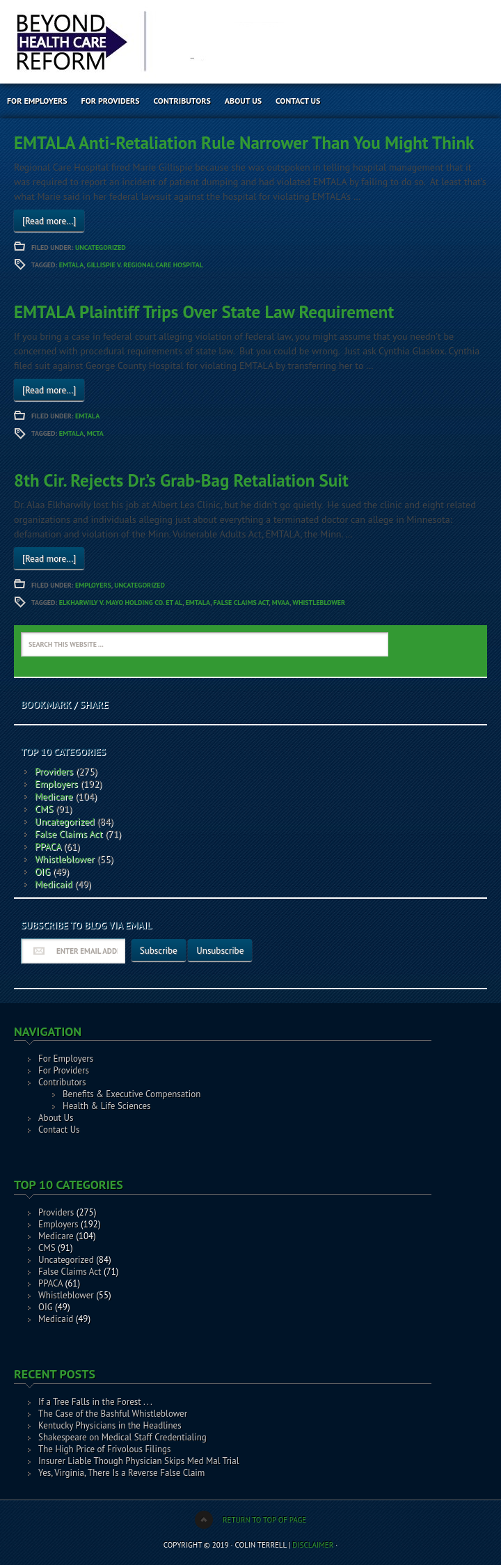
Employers (93, 585)
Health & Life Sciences (107, 1106)
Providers (54, 771)
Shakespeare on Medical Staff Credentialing (122, 1437)
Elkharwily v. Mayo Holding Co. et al (120, 602)
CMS (44, 809)
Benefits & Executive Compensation (131, 1094)
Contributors (182, 100)
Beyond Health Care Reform (122, 42)
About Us (243, 100)
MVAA (280, 602)
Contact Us (298, 100)
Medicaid (53, 884)
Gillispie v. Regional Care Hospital (145, 264)
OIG (42, 871)
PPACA (48, 846)
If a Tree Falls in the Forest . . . (95, 1402)
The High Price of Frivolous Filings (104, 1449)
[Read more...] (49, 221)
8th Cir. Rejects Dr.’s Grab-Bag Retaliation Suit (181, 480)
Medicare (54, 796)
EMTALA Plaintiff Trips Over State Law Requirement (204, 312)
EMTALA (71, 264)
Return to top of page (264, 1520)
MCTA (95, 433)
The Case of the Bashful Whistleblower (112, 1413)
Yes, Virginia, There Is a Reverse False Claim (121, 1473)
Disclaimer (312, 1545)
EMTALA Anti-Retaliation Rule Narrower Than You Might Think (244, 143)
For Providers (110, 100)
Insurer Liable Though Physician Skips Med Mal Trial (138, 1461)
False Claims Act (241, 602)
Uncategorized (100, 247)
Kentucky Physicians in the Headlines (110, 1425)
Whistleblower (318, 602)
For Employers (37, 100)
